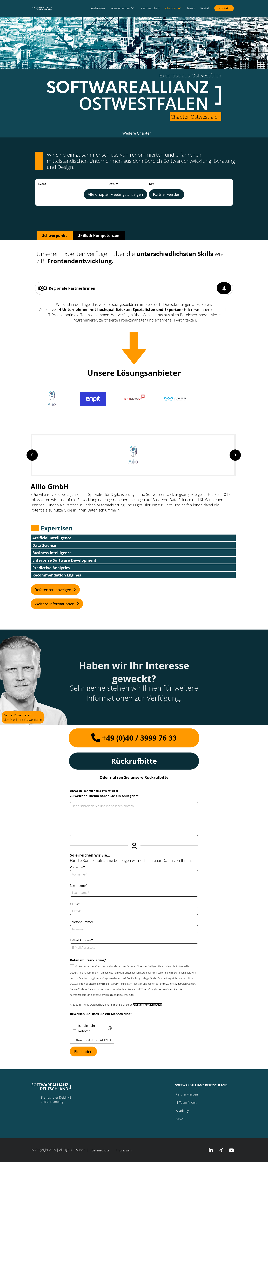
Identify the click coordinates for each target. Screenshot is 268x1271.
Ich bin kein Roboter (86, 1028)
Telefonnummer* (82, 922)
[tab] (55, 235)
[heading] (115, 194)
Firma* (75, 904)
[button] (52, 399)
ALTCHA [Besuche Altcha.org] (106, 1040)
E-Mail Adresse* (81, 940)
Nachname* (78, 885)
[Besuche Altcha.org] (110, 1028)
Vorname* (77, 867)
